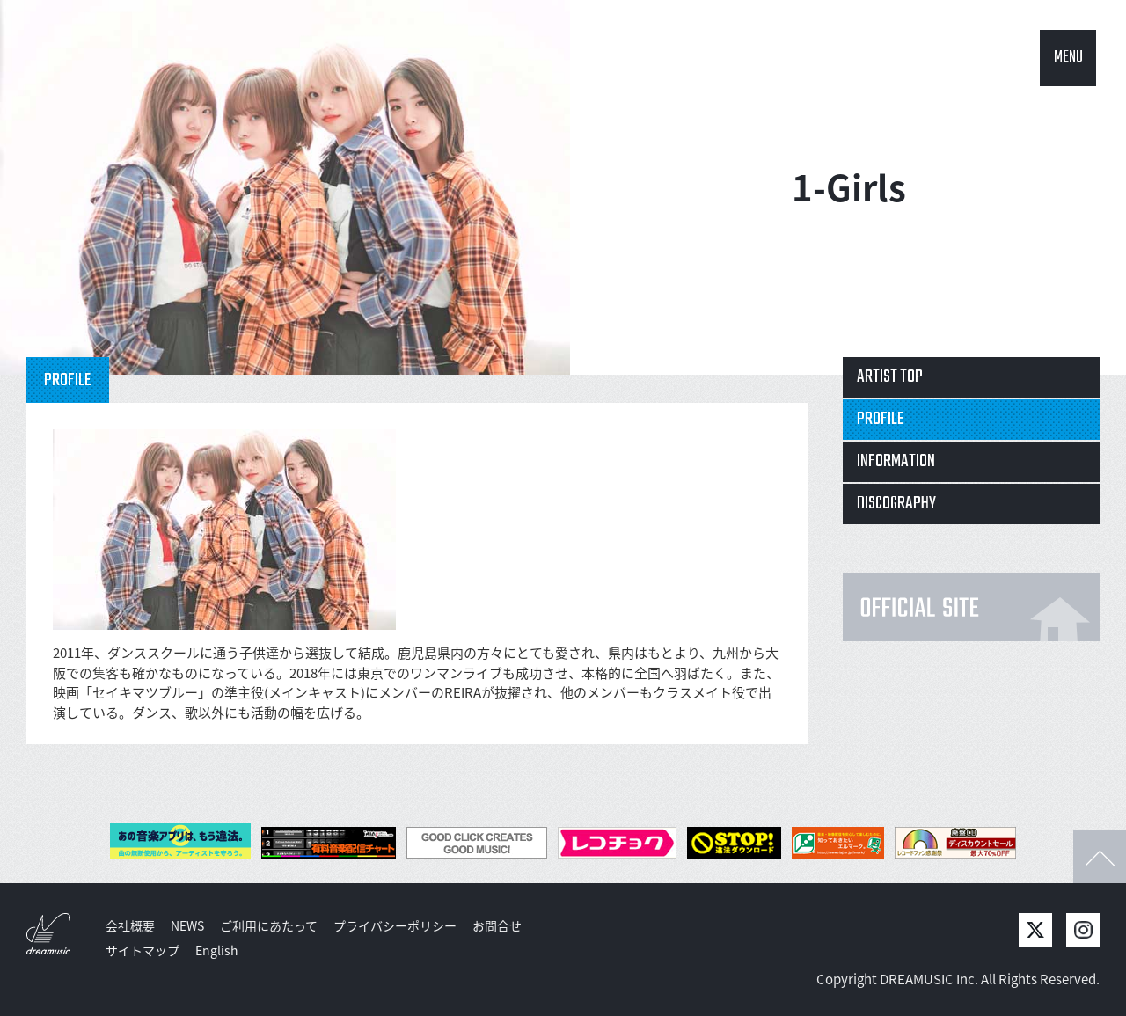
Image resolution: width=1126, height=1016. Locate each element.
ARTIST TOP (890, 377)
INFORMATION (896, 461)
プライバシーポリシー (395, 925)
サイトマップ (142, 950)
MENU (1068, 57)
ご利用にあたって (269, 925)
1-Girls (849, 187)
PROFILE (880, 419)
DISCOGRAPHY (896, 503)
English (216, 950)
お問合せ (497, 925)
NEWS (187, 925)
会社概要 (130, 925)
